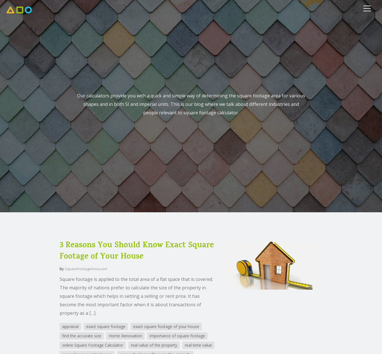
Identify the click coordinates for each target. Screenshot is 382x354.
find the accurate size (81, 335)
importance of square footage (177, 335)
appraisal (70, 326)
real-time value (198, 345)
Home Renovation (125, 335)
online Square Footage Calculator (92, 345)
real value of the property (154, 345)
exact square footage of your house (166, 326)
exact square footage (105, 326)
